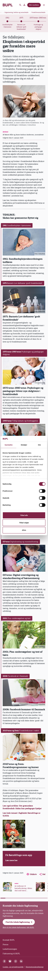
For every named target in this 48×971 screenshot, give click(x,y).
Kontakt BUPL (9, 940)
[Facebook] (4, 961)
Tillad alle (24, 515)
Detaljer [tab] (24, 445)
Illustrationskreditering (34, 967)
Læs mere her (11, 860)
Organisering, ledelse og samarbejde (16, 12)
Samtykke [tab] (9, 445)
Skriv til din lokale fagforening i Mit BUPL (18, 927)
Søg (20, 5)
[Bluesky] (10, 961)
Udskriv (32, 874)
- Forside (8, 5)
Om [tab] (39, 445)
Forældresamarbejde (38, 12)
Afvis (24, 530)
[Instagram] (15, 961)
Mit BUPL (24, 5)
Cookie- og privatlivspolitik (13, 967)
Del (42, 874)
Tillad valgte (24, 523)
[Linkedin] (21, 961)
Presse (5, 944)
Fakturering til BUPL (11, 953)
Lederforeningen (10, 949)
